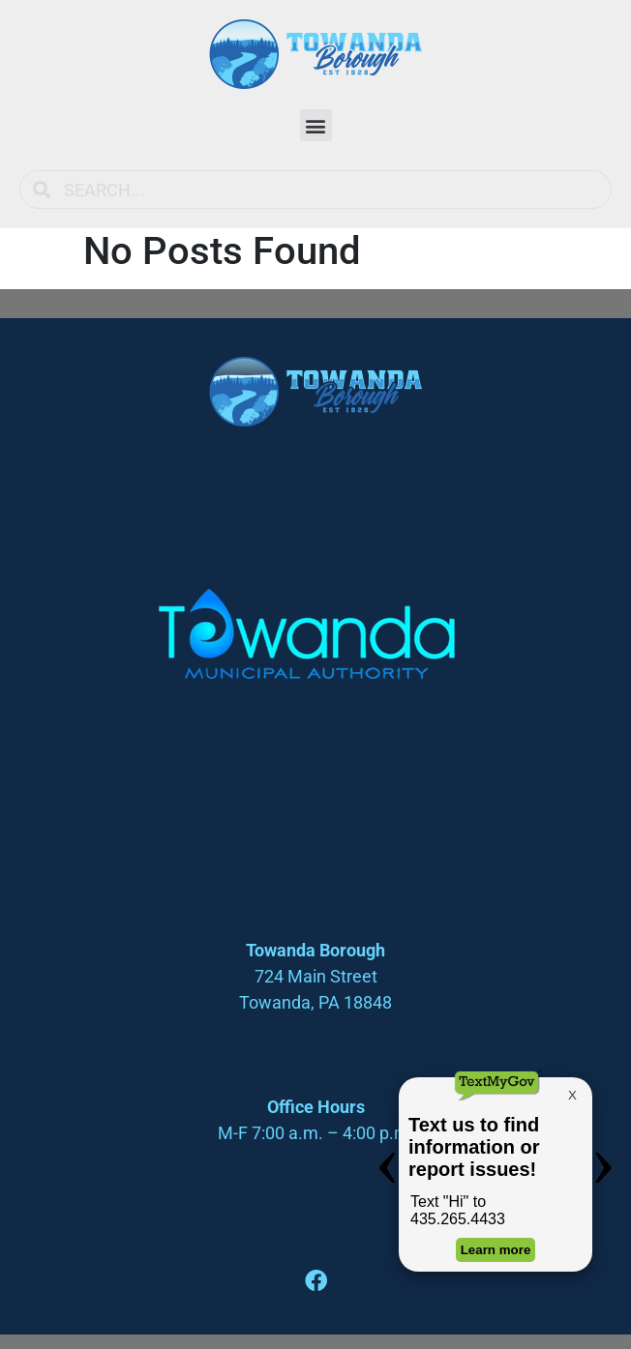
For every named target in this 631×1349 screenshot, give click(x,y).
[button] (316, 125)
